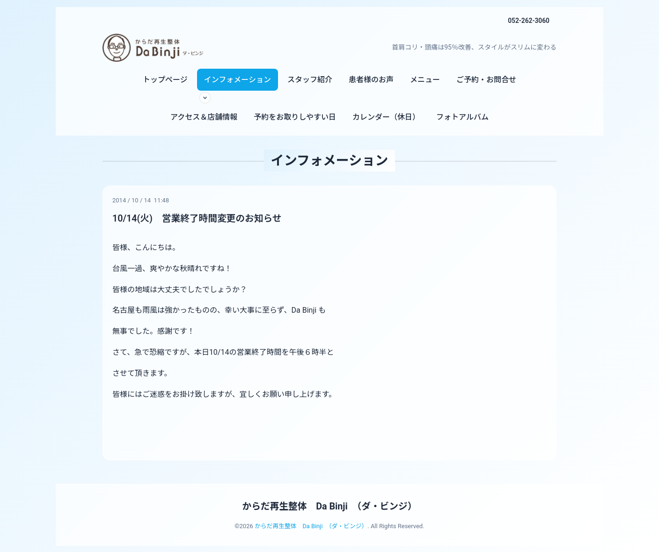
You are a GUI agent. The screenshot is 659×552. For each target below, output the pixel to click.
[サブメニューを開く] (205, 97)
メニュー (425, 79)
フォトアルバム (462, 117)
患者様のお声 (371, 79)
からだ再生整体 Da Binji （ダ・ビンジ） (329, 505)
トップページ (165, 79)
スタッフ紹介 (309, 79)
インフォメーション (237, 79)
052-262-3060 (528, 20)
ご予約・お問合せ (486, 79)
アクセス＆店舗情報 (203, 117)
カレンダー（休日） (386, 117)
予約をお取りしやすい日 (295, 117)
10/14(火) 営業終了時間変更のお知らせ (198, 218)
